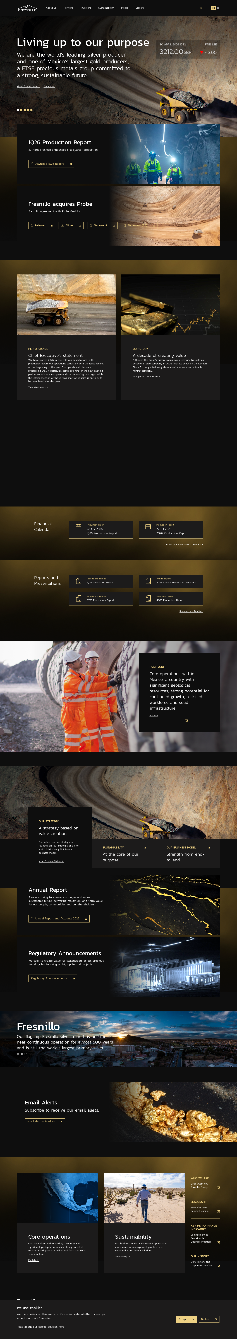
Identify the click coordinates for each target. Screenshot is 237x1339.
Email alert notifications (41, 1121)
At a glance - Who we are (146, 376)
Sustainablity (122, 1256)
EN (213, 8)
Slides (67, 225)
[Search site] (201, 8)
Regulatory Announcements (49, 978)
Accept (183, 1319)
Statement (99, 225)
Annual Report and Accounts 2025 (55, 918)
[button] (18, 110)
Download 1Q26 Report (48, 164)
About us (51, 8)
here (61, 1327)
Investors (86, 8)
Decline (205, 1319)
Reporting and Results (191, 611)
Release (38, 225)
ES (218, 8)
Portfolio (68, 8)
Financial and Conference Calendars (184, 544)
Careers (140, 8)
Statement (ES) (136, 225)
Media (124, 8)
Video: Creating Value (28, 86)
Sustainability (106, 8)
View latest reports (38, 387)
